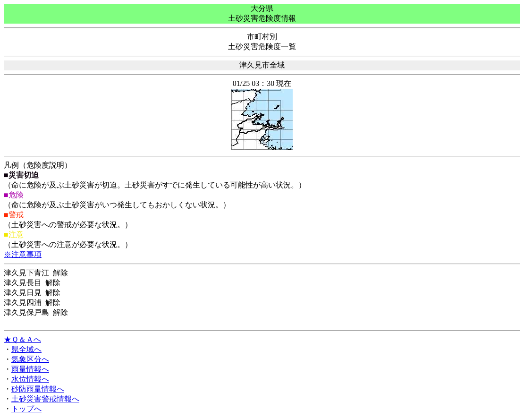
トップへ (26, 409)
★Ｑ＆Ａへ (22, 339)
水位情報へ (30, 379)
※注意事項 (23, 254)
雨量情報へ (30, 369)
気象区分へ (30, 359)
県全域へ (26, 349)
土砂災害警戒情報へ (45, 399)
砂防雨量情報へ (37, 389)
